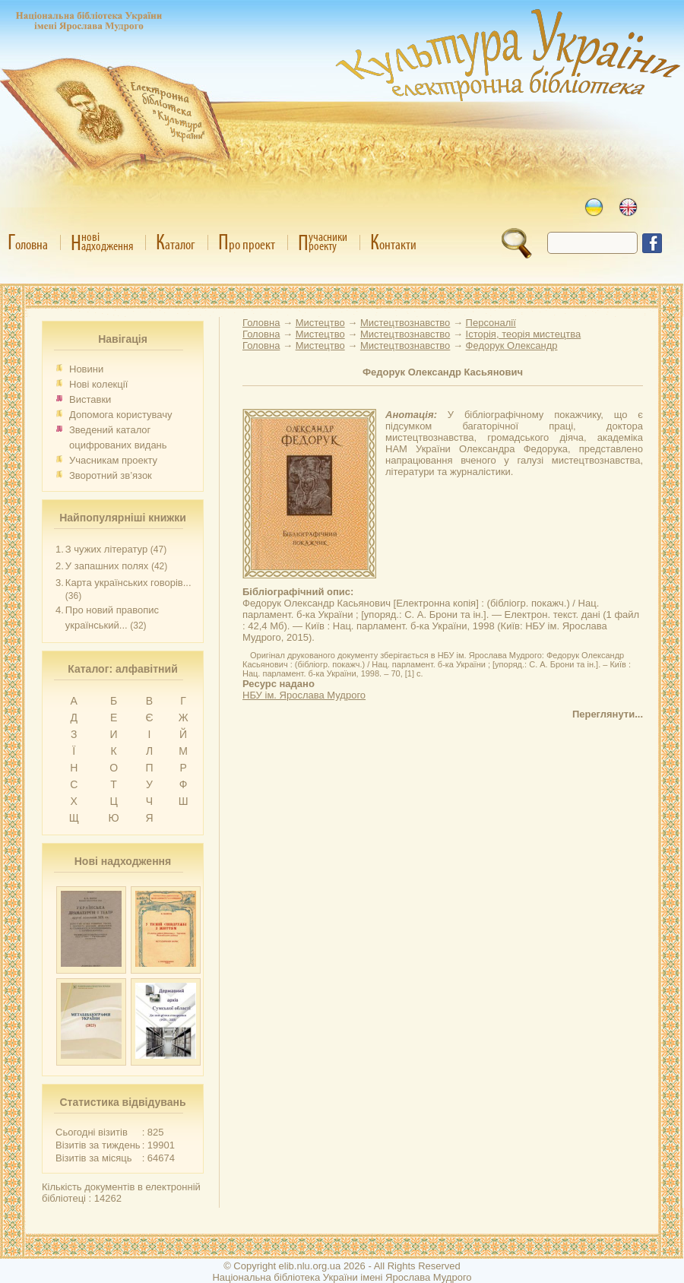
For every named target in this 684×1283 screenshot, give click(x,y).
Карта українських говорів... (128, 582)
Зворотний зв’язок (110, 475)
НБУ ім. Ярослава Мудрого (304, 695)
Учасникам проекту (113, 460)
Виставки (90, 399)
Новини (86, 369)
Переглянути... (607, 714)
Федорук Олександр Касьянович (443, 372)
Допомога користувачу (121, 414)
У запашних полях (106, 566)
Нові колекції (98, 384)
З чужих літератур (106, 549)
